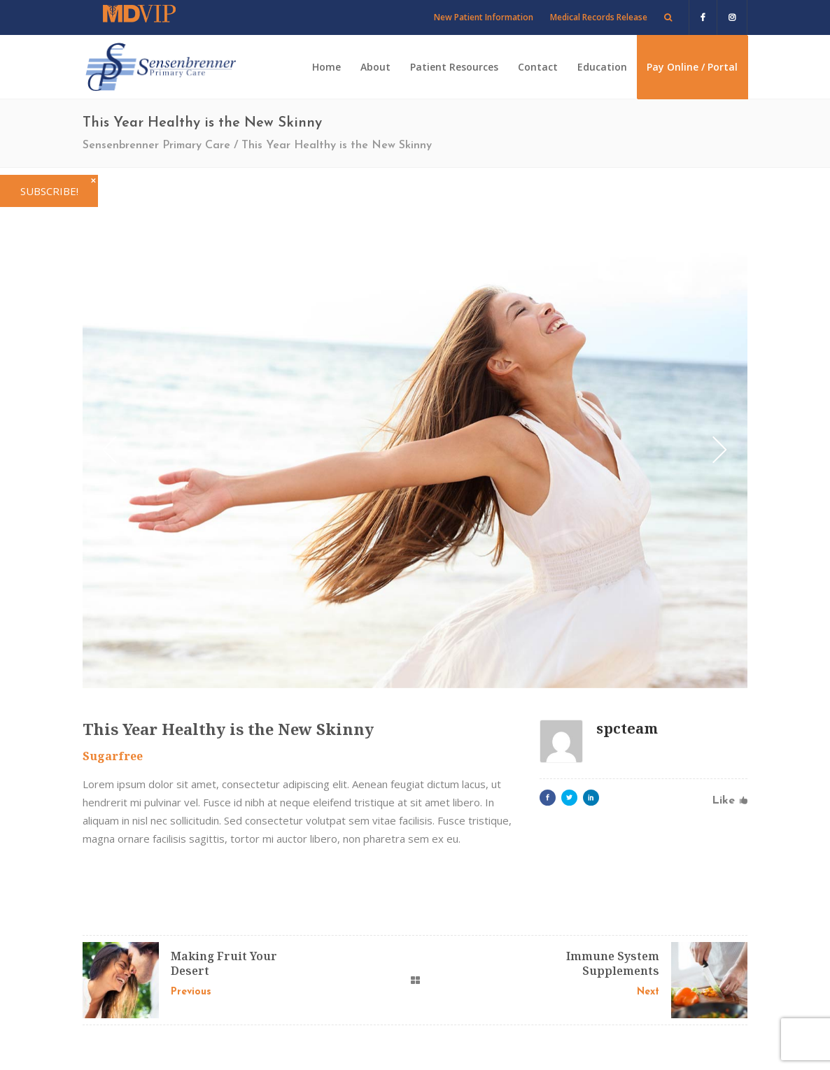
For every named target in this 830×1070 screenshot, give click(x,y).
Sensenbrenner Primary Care (156, 145)
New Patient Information (483, 17)
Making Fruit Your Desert (224, 963)
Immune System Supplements (612, 963)
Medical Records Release (598, 17)
